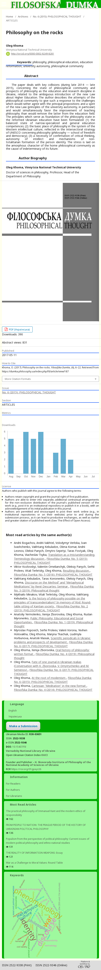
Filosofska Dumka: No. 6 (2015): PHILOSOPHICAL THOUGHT (53, 680)
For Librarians (14, 796)
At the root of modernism (49, 678)
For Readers (13, 783)
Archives (23, 16)
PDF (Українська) (19, 329)
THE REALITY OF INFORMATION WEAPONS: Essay (34, 852)
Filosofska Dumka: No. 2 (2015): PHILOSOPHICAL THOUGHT (51, 608)
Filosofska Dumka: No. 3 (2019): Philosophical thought (54, 588)
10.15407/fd (19, 746)
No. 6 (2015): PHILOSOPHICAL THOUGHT (57, 16)
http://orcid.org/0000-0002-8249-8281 (32, 53)
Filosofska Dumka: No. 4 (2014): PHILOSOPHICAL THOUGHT (53, 690)
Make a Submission (23, 726)
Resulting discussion (76, 570)
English (12, 710)
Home (9, 16)
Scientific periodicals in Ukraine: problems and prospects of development (52, 640)
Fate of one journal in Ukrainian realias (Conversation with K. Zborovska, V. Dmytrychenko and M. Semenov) (51, 666)
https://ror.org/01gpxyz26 (26, 769)
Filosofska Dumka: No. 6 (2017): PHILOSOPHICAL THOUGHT (53, 644)
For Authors (13, 789)
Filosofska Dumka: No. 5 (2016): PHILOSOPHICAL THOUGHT (53, 574)
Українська (15, 716)
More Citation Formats (18, 379)
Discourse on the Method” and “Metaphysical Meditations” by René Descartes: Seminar (49, 584)
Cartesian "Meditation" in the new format (59, 686)
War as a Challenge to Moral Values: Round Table (34, 862)
